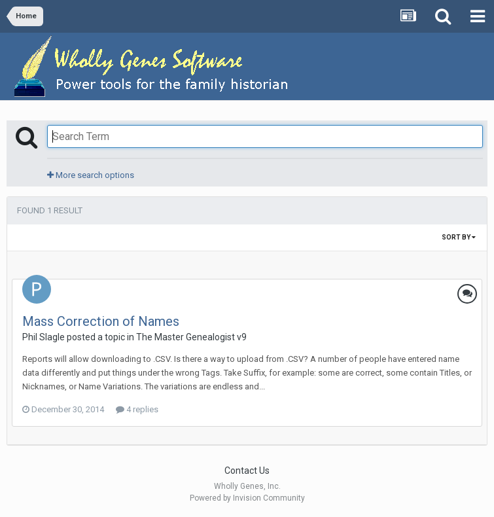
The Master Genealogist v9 (191, 337)
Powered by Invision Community (247, 498)
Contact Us (247, 470)
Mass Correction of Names (100, 321)
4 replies (137, 409)
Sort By (459, 237)
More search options (90, 175)
